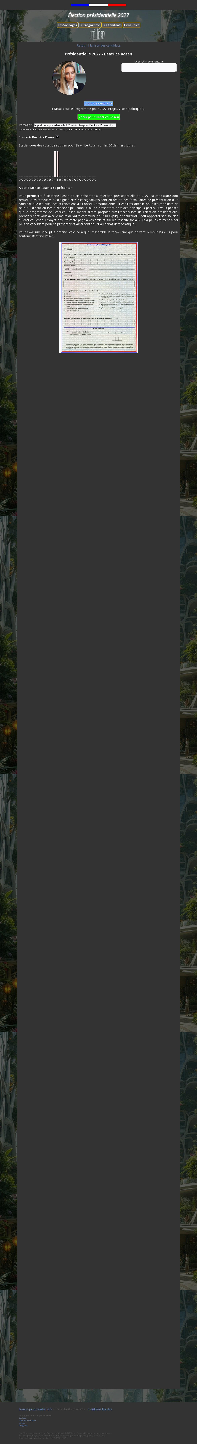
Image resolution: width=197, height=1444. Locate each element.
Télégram (23, 1425)
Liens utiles (131, 25)
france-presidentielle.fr (35, 1409)
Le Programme (89, 25)
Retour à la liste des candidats (98, 45)
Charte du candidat (27, 1420)
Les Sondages (67, 25)
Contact (22, 1418)
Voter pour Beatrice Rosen (98, 117)
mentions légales (99, 1409)
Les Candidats (112, 25)
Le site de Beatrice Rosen (98, 103)
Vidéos (22, 1423)
